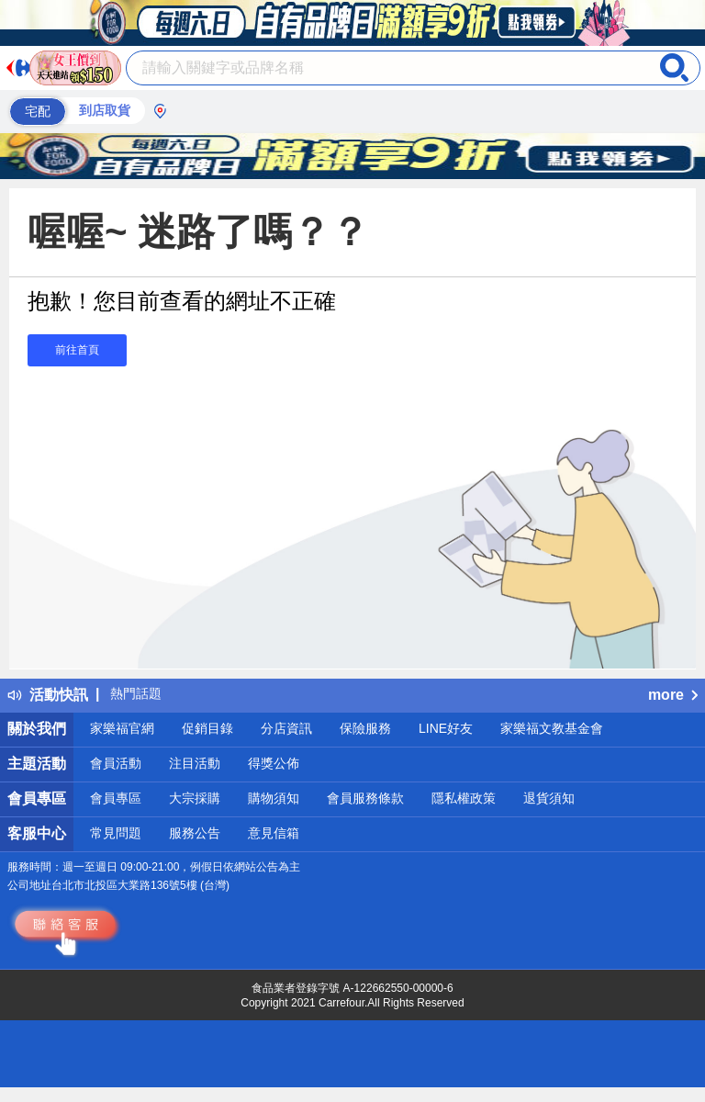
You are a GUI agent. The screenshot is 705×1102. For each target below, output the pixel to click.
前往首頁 (77, 349)
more (673, 695)
